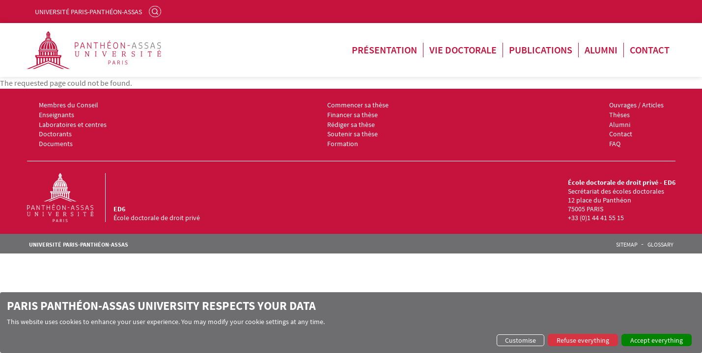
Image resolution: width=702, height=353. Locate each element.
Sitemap (627, 244)
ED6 (119, 208)
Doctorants (55, 134)
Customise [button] (520, 340)
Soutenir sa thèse (352, 134)
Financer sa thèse (352, 115)
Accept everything (656, 340)
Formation (342, 144)
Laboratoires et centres (73, 125)
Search (156, 11)
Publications (540, 50)
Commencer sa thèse (358, 105)
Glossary (660, 244)
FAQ (614, 144)
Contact (650, 50)
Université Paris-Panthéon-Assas (88, 11)
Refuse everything (583, 340)
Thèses (619, 115)
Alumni (601, 50)
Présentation (384, 50)
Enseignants (56, 115)
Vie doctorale (463, 50)
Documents (56, 144)
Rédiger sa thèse (351, 125)
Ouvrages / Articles (636, 105)
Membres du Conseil (68, 105)
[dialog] (351, 322)
